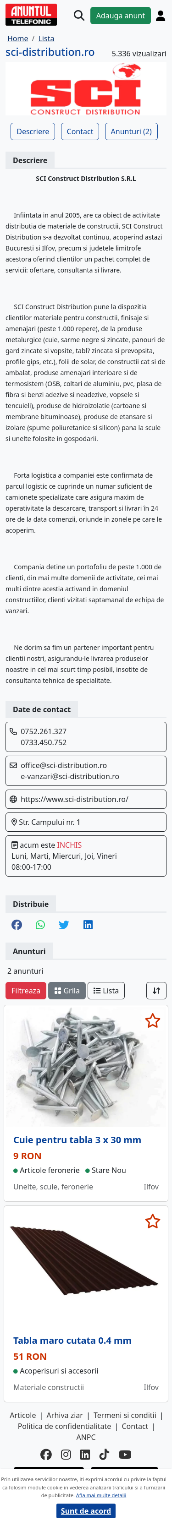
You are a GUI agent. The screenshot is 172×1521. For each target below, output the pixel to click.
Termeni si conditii (125, 1415)
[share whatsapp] (40, 925)
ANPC (85, 1437)
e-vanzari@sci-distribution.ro (70, 776)
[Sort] (156, 990)
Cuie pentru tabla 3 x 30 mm (77, 1140)
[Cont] (160, 15)
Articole (23, 1415)
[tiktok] (105, 1454)
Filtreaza (25, 991)
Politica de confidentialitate (64, 1426)
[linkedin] (85, 1454)
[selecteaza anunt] (152, 1020)
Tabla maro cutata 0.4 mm (72, 1340)
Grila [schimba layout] (67, 991)
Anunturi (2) (131, 131)
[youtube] (125, 1454)
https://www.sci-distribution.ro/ (74, 799)
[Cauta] (79, 15)
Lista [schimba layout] (106, 991)
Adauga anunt (120, 16)
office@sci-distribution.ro (64, 765)
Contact (80, 131)
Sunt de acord (86, 1511)
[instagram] (66, 1454)
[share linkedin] (88, 925)
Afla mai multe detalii (101, 1495)
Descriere (33, 131)
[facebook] (46, 1454)
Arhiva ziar (65, 1415)
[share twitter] (64, 925)
